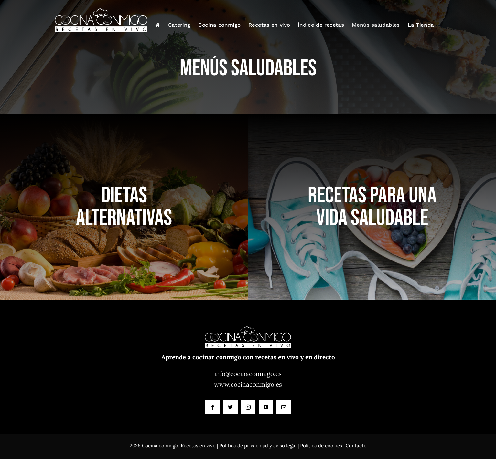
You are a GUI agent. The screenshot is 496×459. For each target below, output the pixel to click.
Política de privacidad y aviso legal (258, 446)
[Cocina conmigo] (248, 322)
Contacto (356, 446)
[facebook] (212, 407)
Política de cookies (321, 446)
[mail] (283, 407)
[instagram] (248, 407)
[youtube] (266, 407)
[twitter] (230, 407)
